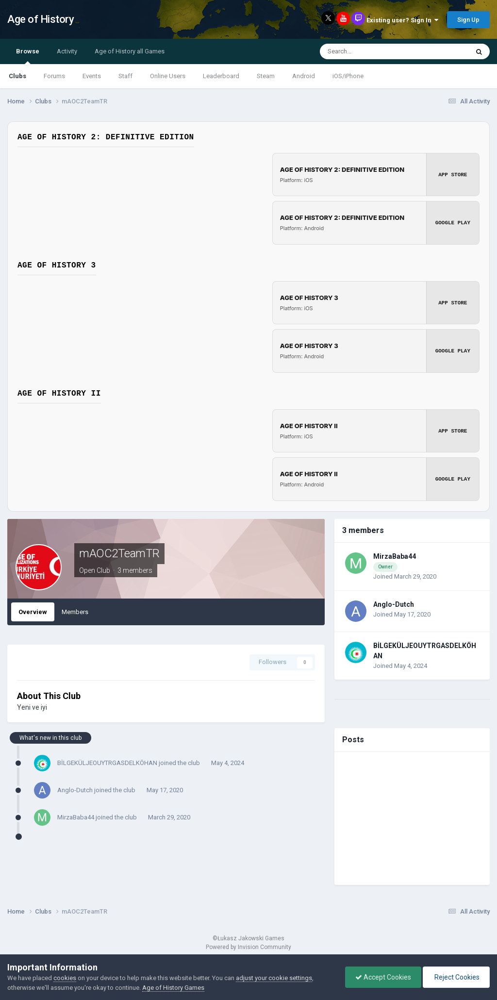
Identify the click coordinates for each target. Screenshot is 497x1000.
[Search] (372, 51)
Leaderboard (221, 76)
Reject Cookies (456, 977)
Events (92, 76)
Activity (67, 51)
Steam (266, 76)
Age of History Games (173, 987)
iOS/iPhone (348, 76)
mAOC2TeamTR (119, 553)
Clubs (17, 76)
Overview (32, 612)
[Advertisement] (412, 818)
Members (75, 612)
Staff (125, 76)
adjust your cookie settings (274, 978)
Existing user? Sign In (402, 20)
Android (303, 76)
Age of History (40, 19)
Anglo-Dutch (75, 790)
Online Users (167, 76)
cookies (64, 978)
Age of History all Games (130, 51)
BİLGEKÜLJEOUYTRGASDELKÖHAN (107, 763)
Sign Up (468, 19)
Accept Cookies (383, 977)
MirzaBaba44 (75, 817)
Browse (27, 56)
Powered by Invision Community (248, 947)
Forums (54, 76)
